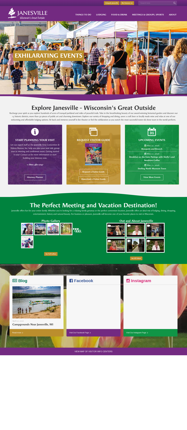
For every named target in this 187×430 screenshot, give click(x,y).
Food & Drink (119, 14)
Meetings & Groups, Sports (148, 14)
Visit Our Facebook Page (80, 333)
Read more (17, 333)
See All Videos (136, 258)
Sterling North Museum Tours (152, 168)
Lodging (101, 14)
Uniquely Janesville (111, 3)
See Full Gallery (51, 254)
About (172, 14)
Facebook (81, 280)
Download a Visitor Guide (93, 179)
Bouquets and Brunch (151, 149)
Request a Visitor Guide (93, 172)
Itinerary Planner (35, 177)
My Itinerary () (127, 3)
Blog (19, 280)
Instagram (138, 280)
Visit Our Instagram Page (137, 333)
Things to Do (83, 14)
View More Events (151, 177)
